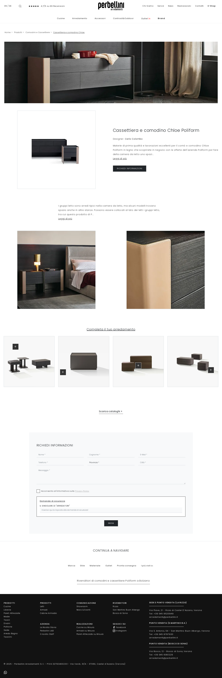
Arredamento (79, 18)
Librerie (7, 609)
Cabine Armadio (48, 613)
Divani (7, 623)
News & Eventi (83, 609)
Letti (42, 606)
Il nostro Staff (47, 634)
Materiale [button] (95, 565)
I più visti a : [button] (147, 565)
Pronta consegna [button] (126, 565)
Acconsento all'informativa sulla (65, 491)
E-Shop (212, 6)
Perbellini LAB (47, 630)
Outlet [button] (108, 565)
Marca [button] (71, 565)
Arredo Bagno (11, 633)
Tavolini (8, 637)
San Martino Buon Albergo (126, 609)
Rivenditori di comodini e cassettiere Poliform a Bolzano (113, 580)
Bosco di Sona (120, 613)
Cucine (61, 18)
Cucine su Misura (85, 627)
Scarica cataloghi (109, 411)
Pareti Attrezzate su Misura (90, 634)
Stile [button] (82, 565)
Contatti (199, 6)
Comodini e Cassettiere (38, 32)
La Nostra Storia (48, 627)
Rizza (115, 606)
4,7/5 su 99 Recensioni (53, 6)
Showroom (82, 606)
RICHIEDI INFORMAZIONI (129, 168)
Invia (111, 523)
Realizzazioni (184, 6)
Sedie (6, 630)
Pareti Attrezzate (12, 613)
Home (8, 32)
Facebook (119, 627)
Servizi (160, 6)
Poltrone (8, 626)
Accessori (100, 18)
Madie (7, 616)
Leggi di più (120, 158)
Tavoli (7, 620)
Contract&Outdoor (123, 18)
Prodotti (18, 32)
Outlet (145, 18)
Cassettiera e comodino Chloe (69, 32)
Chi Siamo (147, 6)
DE (10, 6)
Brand (161, 18)
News (170, 6)
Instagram (120, 630)
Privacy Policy (82, 491)
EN (5, 6)
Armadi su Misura (86, 630)
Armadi (44, 609)
